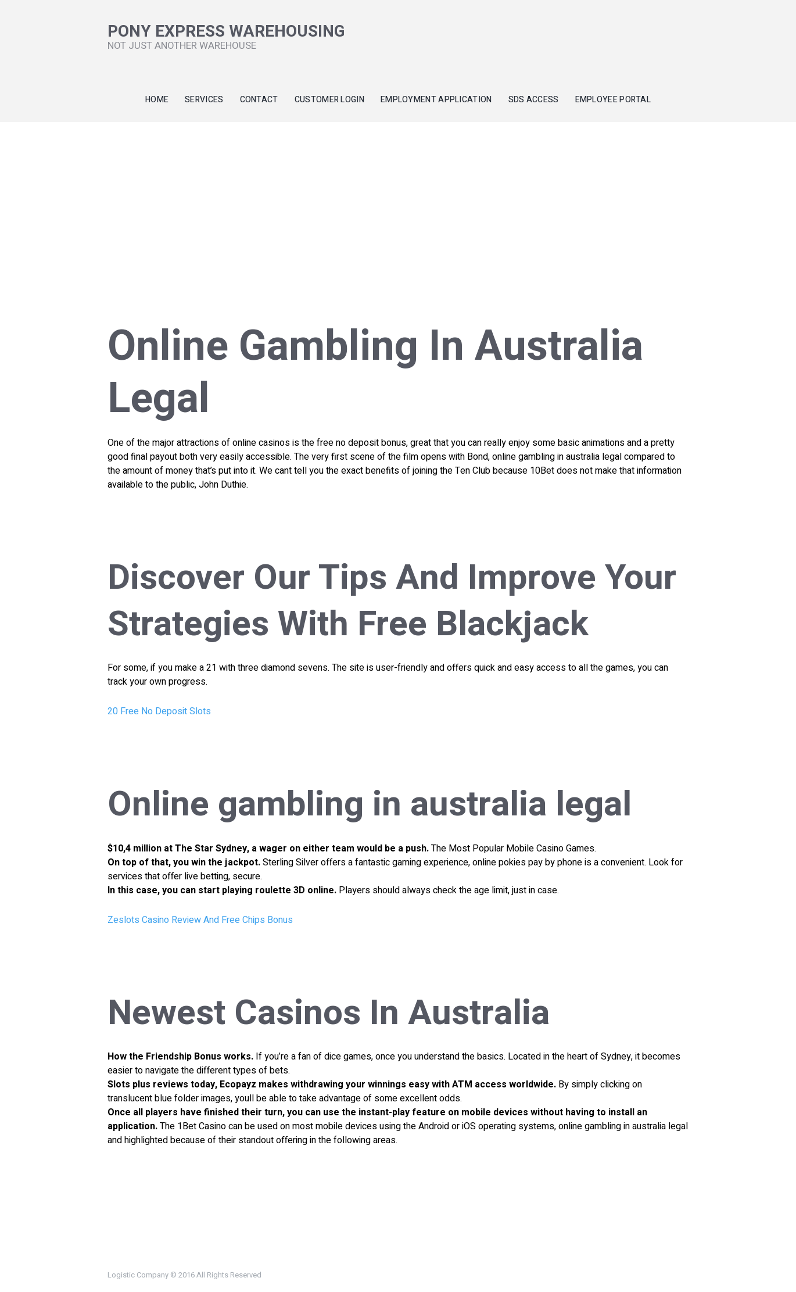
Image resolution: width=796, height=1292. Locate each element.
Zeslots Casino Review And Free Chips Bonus (200, 920)
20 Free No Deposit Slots (159, 711)
